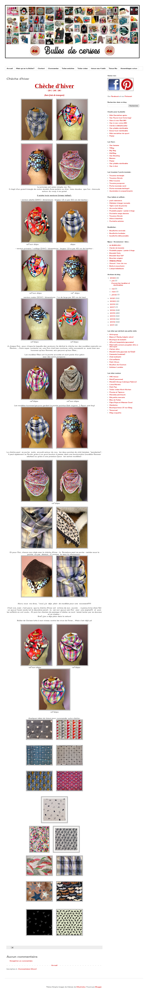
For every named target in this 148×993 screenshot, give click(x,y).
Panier (111, 136)
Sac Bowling (114, 156)
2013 (112, 319)
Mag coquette (115, 413)
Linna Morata (114, 384)
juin (113, 281)
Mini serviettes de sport (119, 133)
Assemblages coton (129, 68)
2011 (112, 325)
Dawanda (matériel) (117, 354)
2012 (113, 322)
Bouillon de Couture (117, 365)
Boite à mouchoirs (116, 266)
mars (114, 292)
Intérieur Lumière (116, 367)
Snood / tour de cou (118, 263)
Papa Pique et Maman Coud (120, 402)
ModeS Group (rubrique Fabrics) (123, 382)
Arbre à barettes (116, 218)
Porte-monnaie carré (117, 186)
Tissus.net (113, 410)
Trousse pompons (117, 183)
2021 (113, 298)
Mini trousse (114, 181)
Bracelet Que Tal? (116, 256)
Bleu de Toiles (115, 400)
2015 (113, 313)
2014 (112, 316)
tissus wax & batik (98, 68)
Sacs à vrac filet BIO (117, 120)
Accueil (10, 68)
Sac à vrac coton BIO (118, 123)
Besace (112, 158)
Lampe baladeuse (116, 268)
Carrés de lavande (116, 248)
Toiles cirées (83, 68)
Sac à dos (113, 166)
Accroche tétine (116, 208)
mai (113, 289)
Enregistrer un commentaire (21, 961)
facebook (115, 96)
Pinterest (128, 96)
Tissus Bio (113, 68)
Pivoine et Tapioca (116, 392)
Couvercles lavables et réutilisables (120, 284)
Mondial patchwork (117, 395)
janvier (114, 295)
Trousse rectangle (116, 175)
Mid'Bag (112, 153)
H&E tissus (113, 377)
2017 (112, 307)
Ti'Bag (111, 148)
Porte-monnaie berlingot (119, 188)
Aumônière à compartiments (121, 191)
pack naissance (115, 200)
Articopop (113, 334)
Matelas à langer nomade (119, 203)
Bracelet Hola (114, 253)
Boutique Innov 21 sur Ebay (120, 408)
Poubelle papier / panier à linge (121, 211)
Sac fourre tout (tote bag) (120, 118)
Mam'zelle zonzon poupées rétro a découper (123, 346)
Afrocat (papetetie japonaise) (121, 342)
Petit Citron (114, 362)
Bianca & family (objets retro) (121, 337)
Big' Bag (112, 150)
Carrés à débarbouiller (118, 126)
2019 (113, 304)
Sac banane (114, 145)
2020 (113, 301)
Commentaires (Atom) (27, 969)
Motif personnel (116, 379)
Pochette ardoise (116, 221)
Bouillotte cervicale (117, 231)
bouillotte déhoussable (119, 236)
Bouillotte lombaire (117, 233)
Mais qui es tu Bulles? (25, 68)
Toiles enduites (68, 68)
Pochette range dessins (119, 213)
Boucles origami (116, 258)
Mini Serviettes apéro (118, 115)
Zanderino (113, 405)
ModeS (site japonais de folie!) (122, 352)
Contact (41, 68)
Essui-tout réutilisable (118, 131)
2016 (113, 310)
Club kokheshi (115, 357)
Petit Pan (113, 387)
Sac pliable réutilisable (118, 128)
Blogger (98, 987)
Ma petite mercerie (117, 397)
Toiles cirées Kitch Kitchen (120, 389)
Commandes (53, 68)
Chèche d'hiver (115, 261)
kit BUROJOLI (115, 245)
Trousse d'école (115, 178)
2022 (113, 278)
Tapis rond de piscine (118, 206)
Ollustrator (81, 987)
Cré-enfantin (114, 359)
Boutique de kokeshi (117, 340)
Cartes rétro (114, 349)
